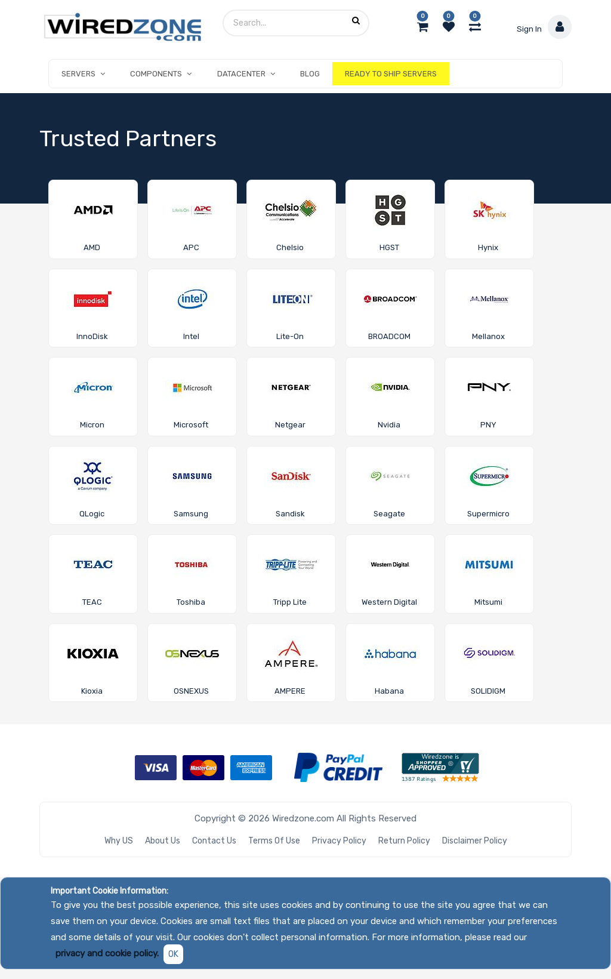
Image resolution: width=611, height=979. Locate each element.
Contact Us (214, 841)
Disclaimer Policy (474, 841)
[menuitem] (310, 74)
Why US (118, 841)
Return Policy (404, 841)
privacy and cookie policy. (107, 953)
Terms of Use (274, 841)
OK (173, 954)
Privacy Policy (339, 841)
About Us (162, 841)
